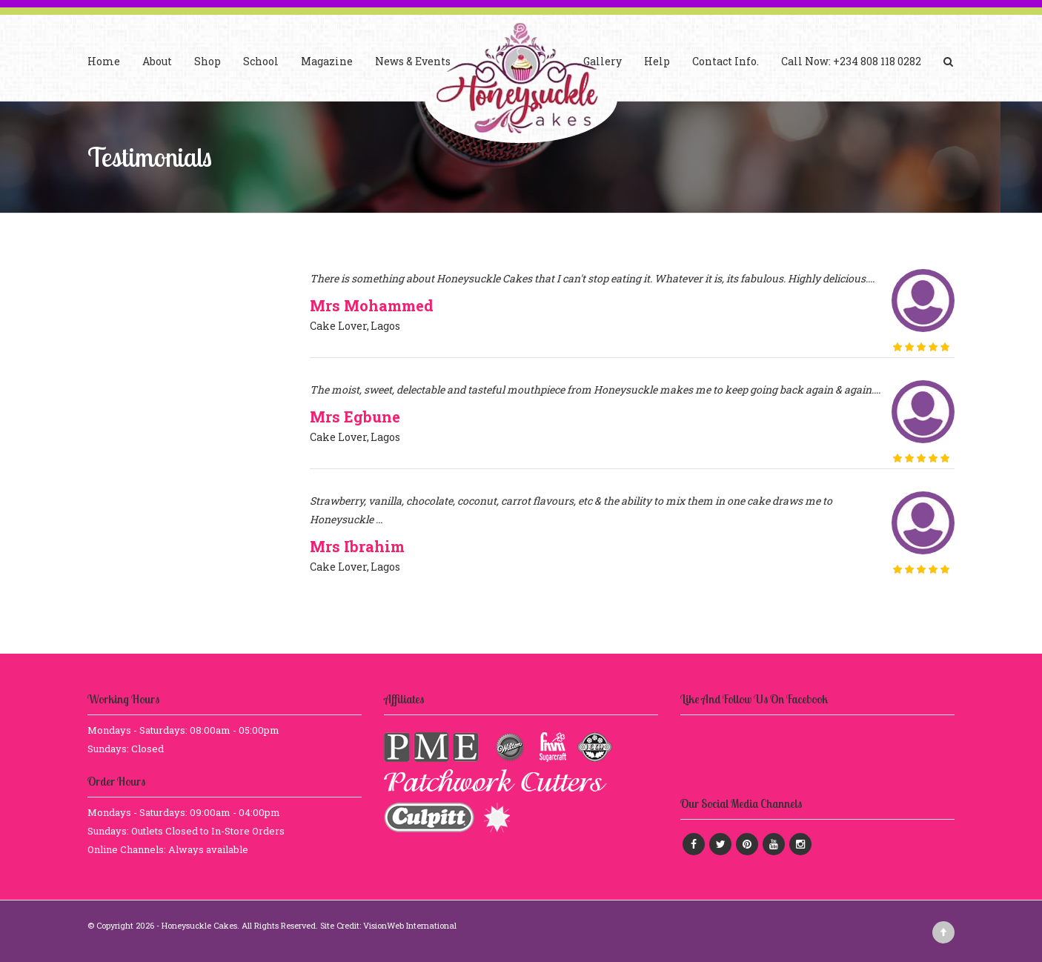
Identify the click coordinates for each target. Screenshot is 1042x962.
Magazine (327, 61)
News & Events (413, 61)
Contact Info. (725, 61)
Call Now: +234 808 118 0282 (851, 61)
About (157, 61)
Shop (207, 61)
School (261, 61)
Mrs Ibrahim (357, 546)
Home (103, 61)
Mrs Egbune (355, 416)
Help (657, 61)
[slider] (921, 347)
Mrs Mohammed (372, 305)
